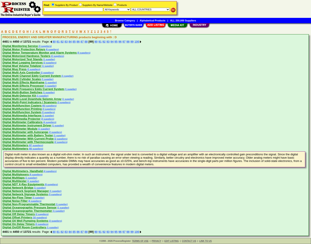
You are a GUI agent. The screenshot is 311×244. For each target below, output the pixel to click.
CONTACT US (189, 241)
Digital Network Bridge (17, 187)
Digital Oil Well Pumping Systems (25, 220)
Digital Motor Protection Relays (23, 49)
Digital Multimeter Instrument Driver (26, 125)
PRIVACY (156, 241)
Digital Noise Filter (15, 201)
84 (70, 41)
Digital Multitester (14, 181)
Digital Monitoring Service (20, 46)
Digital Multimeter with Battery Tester (27, 135)
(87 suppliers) (35, 145)
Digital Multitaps (13, 177)
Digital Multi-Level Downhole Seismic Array (31, 99)
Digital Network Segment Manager (25, 191)
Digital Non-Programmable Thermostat (28, 204)
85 (74, 41)
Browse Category (125, 20)
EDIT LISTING (171, 241)
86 (78, 41)
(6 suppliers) (52, 49)
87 (82, 41)
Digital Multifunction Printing (22, 109)
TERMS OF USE (140, 241)
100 (136, 41)
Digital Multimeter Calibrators (22, 122)
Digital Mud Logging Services (22, 62)
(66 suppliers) (35, 149)
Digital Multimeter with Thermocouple (28, 142)
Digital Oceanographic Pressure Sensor (29, 207)
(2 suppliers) (57, 56)
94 (111, 41)
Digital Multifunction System (21, 112)
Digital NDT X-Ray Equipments (23, 184)
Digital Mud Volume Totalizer (21, 66)
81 (58, 41)
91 (99, 41)
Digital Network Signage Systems (25, 194)
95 (116, 41)
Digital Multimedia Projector (21, 118)
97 (124, 41)
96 (120, 41)
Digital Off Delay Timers (18, 214)
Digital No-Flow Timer (17, 197)
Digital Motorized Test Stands (22, 59)
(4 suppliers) (49, 122)
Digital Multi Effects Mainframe (23, 82)
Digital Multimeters (15, 145)
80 (54, 41)
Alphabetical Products (152, 20)
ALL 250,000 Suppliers (183, 20)
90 (95, 41)
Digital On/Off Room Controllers (24, 227)
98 (128, 41)
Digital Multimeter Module (19, 128)
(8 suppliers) (51, 184)
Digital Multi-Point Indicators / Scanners (29, 102)
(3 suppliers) (45, 46)
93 (107, 41)
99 (132, 41)
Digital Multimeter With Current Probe (28, 138)
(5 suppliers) (83, 53)
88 (86, 41)
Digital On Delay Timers (18, 224)
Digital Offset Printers (17, 217)
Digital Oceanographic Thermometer (27, 210)
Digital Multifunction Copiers (22, 105)
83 (66, 41)
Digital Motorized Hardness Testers (26, 56)
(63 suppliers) (49, 106)
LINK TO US (205, 241)
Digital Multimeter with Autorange (25, 132)
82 (62, 41)
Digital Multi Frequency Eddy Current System (33, 89)
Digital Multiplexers (15, 174)
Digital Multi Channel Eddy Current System (31, 75)
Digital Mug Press (14, 69)
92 (103, 41)
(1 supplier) (48, 59)
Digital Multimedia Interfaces (21, 115)
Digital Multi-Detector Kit (19, 95)
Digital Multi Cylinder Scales (21, 79)
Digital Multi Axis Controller (21, 72)
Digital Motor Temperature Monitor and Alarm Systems (39, 52)
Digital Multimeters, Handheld (22, 171)
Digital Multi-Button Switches (22, 92)
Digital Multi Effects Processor (23, 85)
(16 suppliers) (39, 217)
